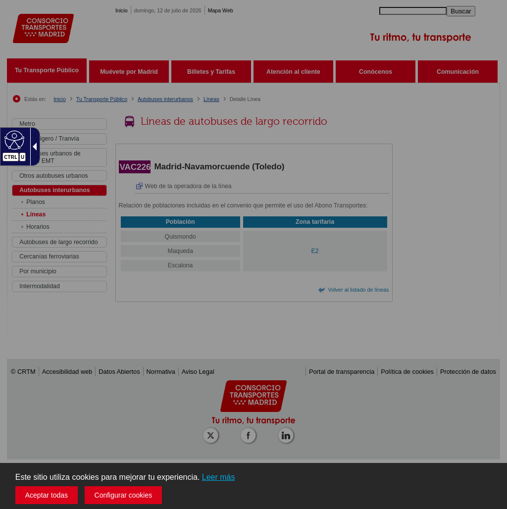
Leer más (218, 477)
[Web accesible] (13, 140)
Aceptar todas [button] (46, 495)
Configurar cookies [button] (123, 495)
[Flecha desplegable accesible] (33, 147)
